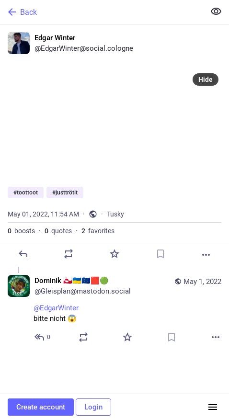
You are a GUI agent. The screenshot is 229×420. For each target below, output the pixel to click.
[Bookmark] (160, 254)
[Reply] (23, 254)
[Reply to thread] (43, 337)
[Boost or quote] (68, 254)
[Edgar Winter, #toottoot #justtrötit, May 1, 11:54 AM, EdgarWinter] (114, 145)
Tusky (115, 214)
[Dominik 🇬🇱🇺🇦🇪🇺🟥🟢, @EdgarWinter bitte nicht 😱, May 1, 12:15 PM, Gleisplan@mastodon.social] (114, 310)
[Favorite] (114, 254)
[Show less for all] (216, 11)
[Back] (101, 12)
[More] (206, 255)
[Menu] (212, 407)
